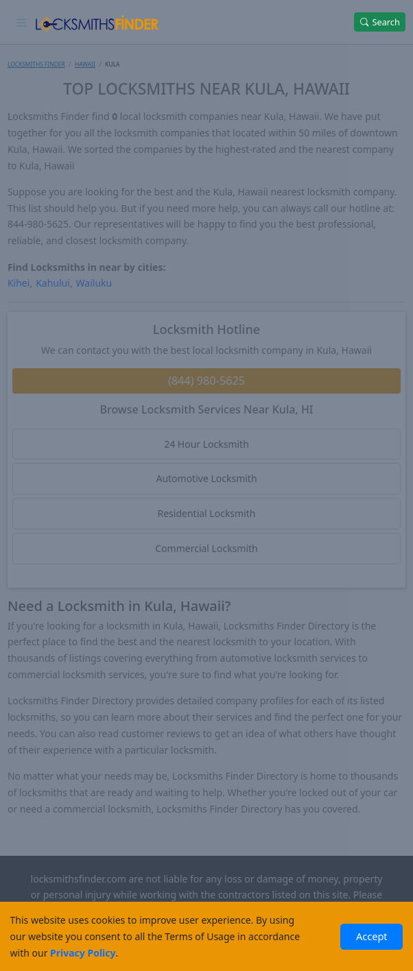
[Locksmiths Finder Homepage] (96, 22)
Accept (372, 936)
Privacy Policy (82, 952)
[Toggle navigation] (21, 22)
